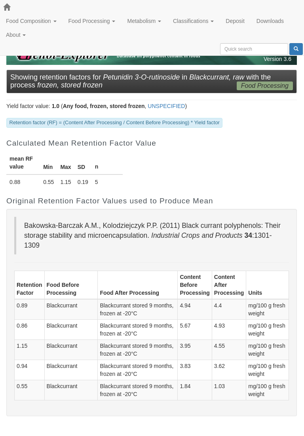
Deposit (235, 21)
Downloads (270, 21)
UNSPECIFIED (166, 106)
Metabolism (144, 21)
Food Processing (92, 21)
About (16, 35)
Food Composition (31, 21)
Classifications (193, 21)
